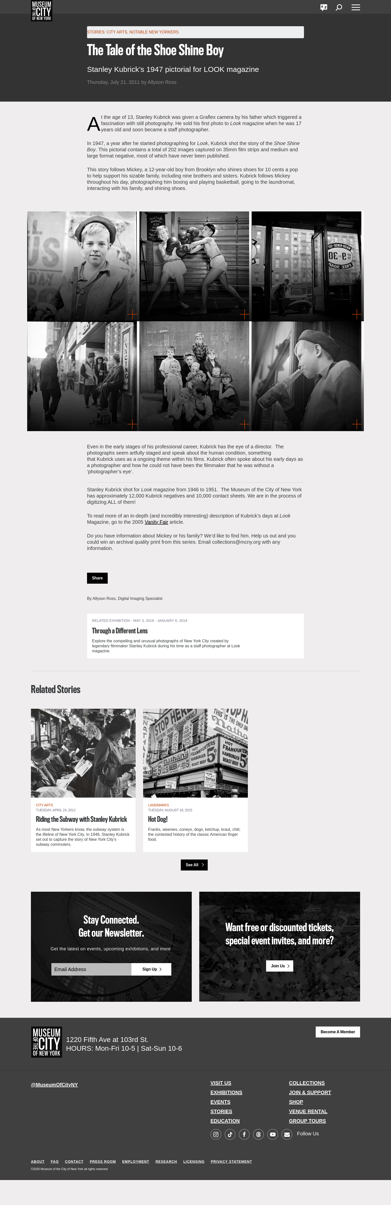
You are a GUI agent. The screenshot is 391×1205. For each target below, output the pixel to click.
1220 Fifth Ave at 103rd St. (107, 1064)
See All (192, 890)
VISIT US (220, 1108)
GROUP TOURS (307, 1146)
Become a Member (338, 1057)
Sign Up (149, 994)
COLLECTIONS (307, 1108)
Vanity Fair (156, 522)
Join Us (278, 991)
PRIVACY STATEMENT (231, 1187)
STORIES (221, 1136)
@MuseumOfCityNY (54, 1109)
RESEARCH (166, 1187)
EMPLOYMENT (135, 1187)
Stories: (96, 32)
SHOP (296, 1127)
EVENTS (220, 1127)
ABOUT (38, 1187)
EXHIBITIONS (226, 1117)
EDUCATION (225, 1146)
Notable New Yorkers (154, 32)
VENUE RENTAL (308, 1136)
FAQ (55, 1187)
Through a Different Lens (122, 631)
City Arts (117, 32)
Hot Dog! (158, 835)
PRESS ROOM (103, 1187)
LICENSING (193, 1187)
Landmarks (158, 821)
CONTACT (74, 1187)
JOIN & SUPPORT (310, 1117)
